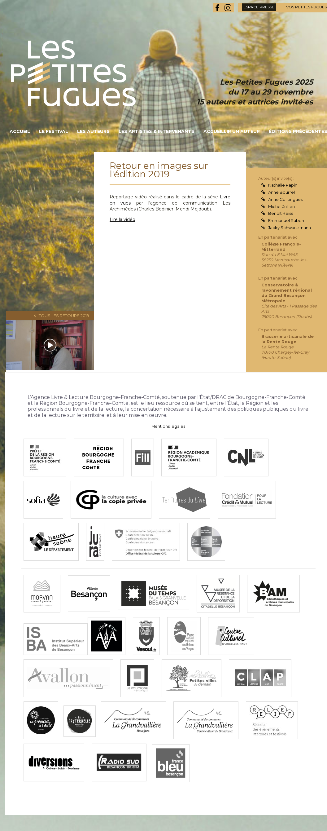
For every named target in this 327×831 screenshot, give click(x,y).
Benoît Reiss (280, 213)
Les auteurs (93, 131)
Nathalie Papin (282, 185)
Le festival (53, 131)
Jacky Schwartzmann (289, 227)
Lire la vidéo (122, 219)
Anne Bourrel (281, 192)
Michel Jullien (281, 206)
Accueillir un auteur (231, 131)
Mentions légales (168, 426)
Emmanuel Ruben (286, 220)
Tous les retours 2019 (64, 315)
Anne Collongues (285, 199)
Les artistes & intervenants (156, 131)
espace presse (258, 7)
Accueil (20, 131)
